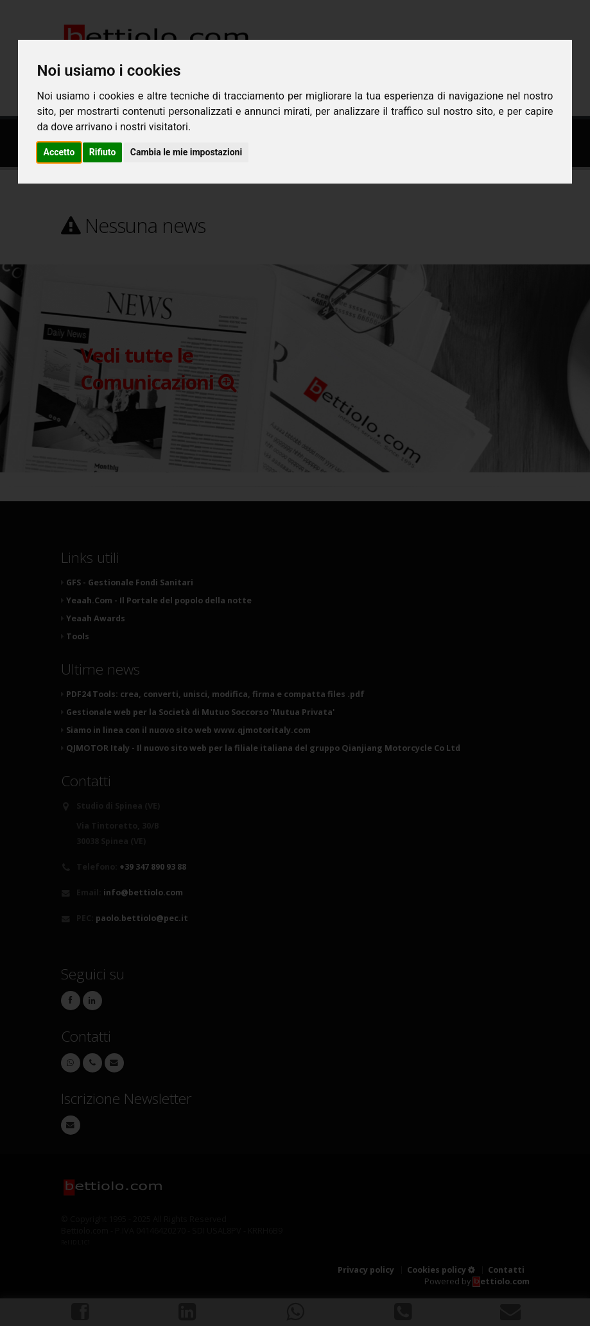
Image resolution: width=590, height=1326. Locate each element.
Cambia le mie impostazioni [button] (186, 152)
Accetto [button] (59, 152)
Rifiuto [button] (102, 152)
